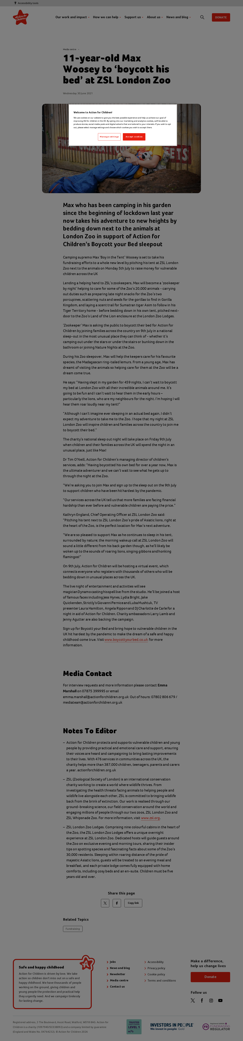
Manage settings (109, 137)
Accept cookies (134, 137)
